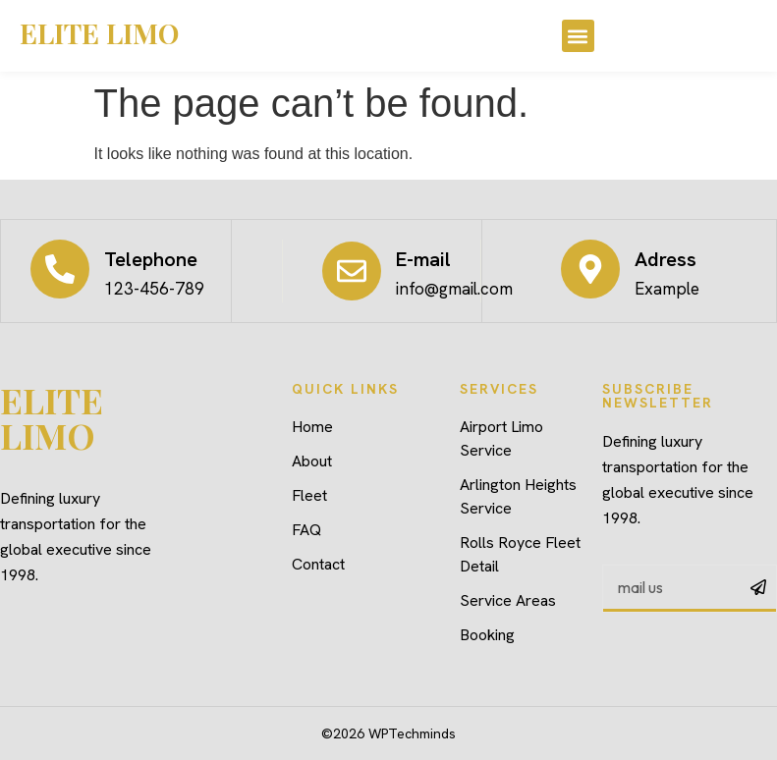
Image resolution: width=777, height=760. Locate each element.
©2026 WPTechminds (388, 733)
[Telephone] (59, 269)
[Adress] (590, 269)
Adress (665, 259)
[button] (578, 36)
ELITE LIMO (99, 33)
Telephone (150, 259)
